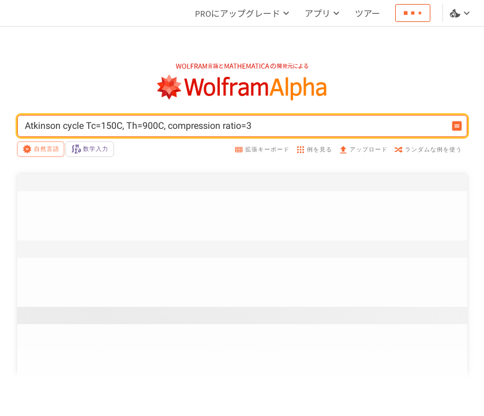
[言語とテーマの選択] (461, 13)
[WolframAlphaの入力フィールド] (235, 126)
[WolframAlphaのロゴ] (242, 88)
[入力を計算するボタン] (457, 126)
